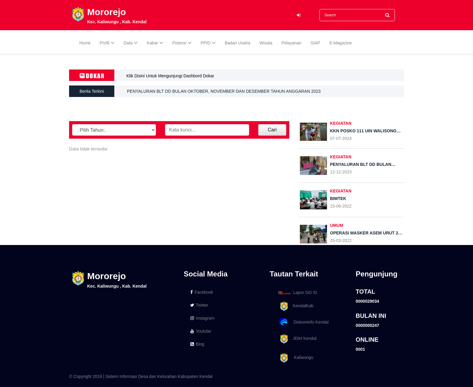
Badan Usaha (237, 42)
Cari (272, 129)
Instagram (202, 318)
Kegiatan (340, 123)
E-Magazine (340, 42)
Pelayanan (291, 42)
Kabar (152, 42)
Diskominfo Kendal (303, 322)
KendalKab (294, 306)
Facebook (201, 292)
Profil (105, 42)
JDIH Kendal (296, 339)
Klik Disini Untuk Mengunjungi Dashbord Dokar (170, 75)
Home (84, 42)
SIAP (315, 42)
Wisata (265, 42)
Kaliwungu (294, 358)
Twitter (199, 305)
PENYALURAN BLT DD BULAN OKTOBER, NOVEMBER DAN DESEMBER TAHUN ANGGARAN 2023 (224, 91)
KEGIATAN (340, 157)
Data (128, 42)
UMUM (336, 225)
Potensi (179, 42)
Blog (197, 344)
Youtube (200, 331)
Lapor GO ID (297, 292)
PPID (206, 42)
